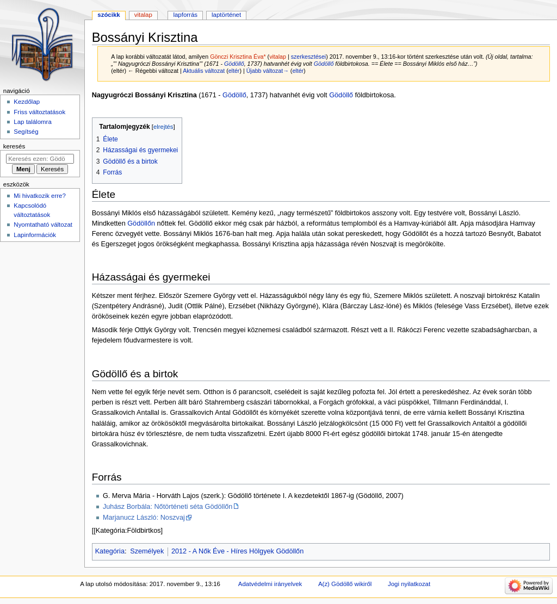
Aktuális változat (204, 70)
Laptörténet (226, 14)
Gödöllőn (141, 223)
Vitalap (143, 14)
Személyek (147, 551)
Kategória (110, 551)
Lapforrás (185, 14)
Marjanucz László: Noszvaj (144, 517)
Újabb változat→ (267, 70)
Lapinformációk (35, 235)
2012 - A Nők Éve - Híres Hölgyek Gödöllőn (237, 551)
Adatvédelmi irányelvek (270, 584)
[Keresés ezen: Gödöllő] (40, 159)
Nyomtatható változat (43, 224)
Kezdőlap (27, 101)
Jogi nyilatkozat (409, 584)
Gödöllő (234, 63)
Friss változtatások (39, 112)
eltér (234, 70)
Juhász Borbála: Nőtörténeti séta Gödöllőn (167, 506)
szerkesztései (308, 56)
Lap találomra (32, 122)
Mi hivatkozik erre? (39, 195)
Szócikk (108, 14)
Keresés (14, 146)
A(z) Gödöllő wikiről (345, 584)
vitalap (277, 56)
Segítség (26, 131)
